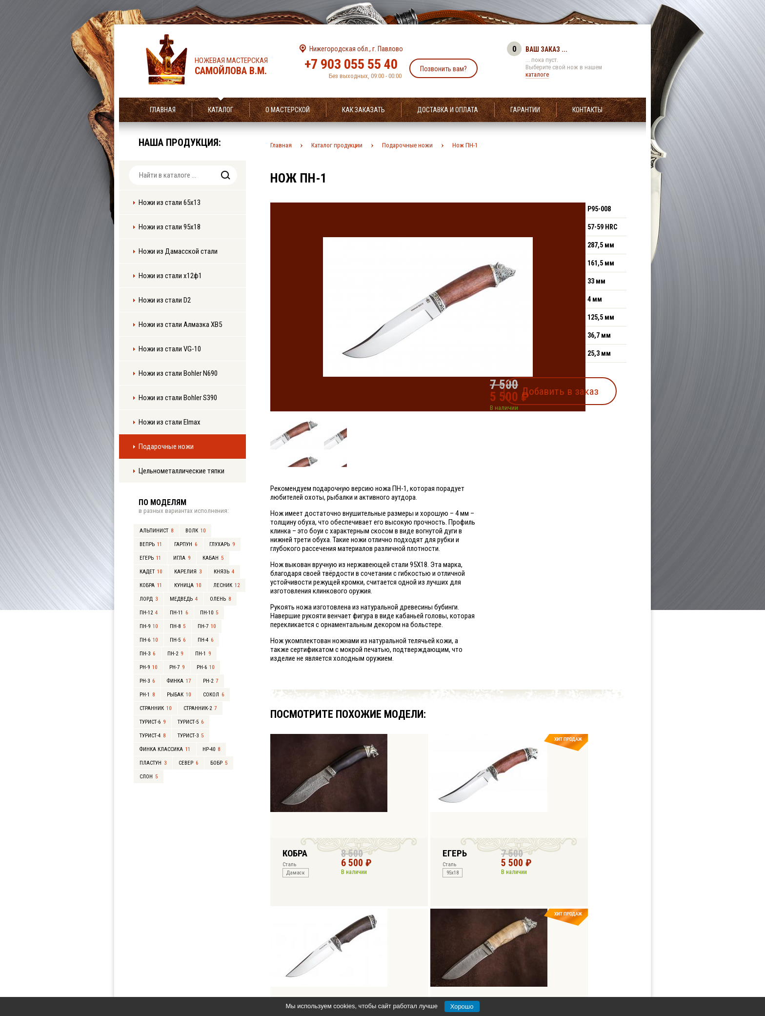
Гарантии (525, 110)
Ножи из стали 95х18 (170, 227)
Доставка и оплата (447, 110)
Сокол (213, 694)
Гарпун (185, 544)
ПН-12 (149, 613)
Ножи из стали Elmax (170, 422)
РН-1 (147, 694)
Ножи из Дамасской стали (178, 251)
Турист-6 (152, 722)
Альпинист (156, 531)
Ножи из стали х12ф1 (170, 275)
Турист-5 (190, 722)
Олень (220, 599)
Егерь (150, 558)
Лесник (226, 585)
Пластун (153, 763)
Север (188, 763)
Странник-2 (200, 708)
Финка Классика (165, 749)
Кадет (151, 572)
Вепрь (151, 544)
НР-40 (211, 749)
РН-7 (176, 667)
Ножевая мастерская (240, 66)
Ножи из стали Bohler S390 (178, 397)
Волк (195, 531)
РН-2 (210, 681)
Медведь (184, 599)
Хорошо (462, 1006)
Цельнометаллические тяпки (181, 471)
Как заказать (363, 110)
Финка (179, 681)
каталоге (537, 74)
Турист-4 (152, 735)
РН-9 (148, 667)
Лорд (149, 599)
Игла (181, 558)
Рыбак (179, 694)
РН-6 (205, 667)
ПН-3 (147, 653)
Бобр (218, 763)
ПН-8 (177, 626)
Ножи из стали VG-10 (170, 349)
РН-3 (147, 681)
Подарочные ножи (166, 446)
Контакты (587, 110)
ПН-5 (177, 640)
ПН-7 (207, 626)
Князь (224, 572)
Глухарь (222, 544)
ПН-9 (149, 626)
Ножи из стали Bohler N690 (178, 373)
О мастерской (287, 110)
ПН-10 (209, 613)
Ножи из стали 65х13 (170, 202)
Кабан (212, 558)
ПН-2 (175, 653)
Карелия (187, 572)
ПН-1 (203, 653)
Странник (155, 708)
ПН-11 (179, 613)
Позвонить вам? (443, 69)
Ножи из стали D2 (165, 300)
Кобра (151, 585)
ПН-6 (149, 640)
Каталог (220, 110)
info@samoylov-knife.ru (455, 948)
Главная (163, 110)
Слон (149, 776)
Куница (187, 585)
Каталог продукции (336, 145)
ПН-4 (205, 640)
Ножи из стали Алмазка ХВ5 (180, 324)
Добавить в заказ (580, 387)
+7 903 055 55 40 (351, 64)
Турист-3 (190, 735)
